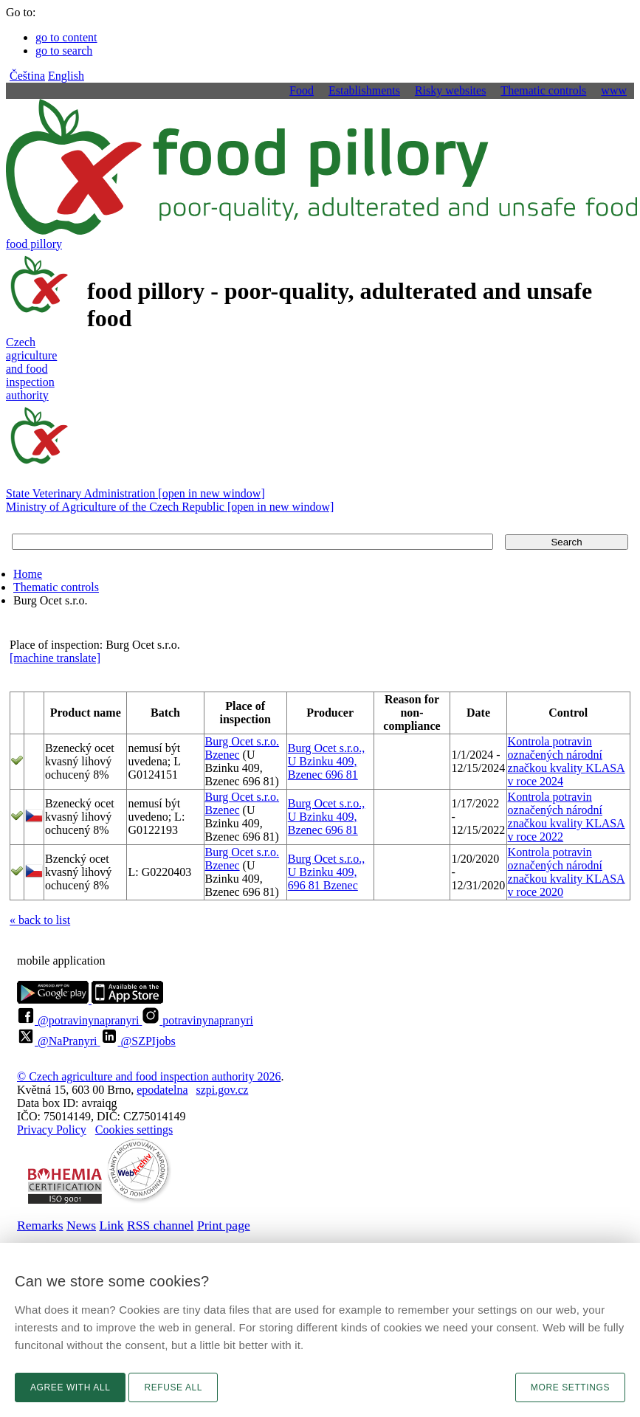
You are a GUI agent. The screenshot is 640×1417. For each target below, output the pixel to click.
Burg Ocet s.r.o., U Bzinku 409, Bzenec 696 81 (326, 761)
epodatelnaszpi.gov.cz (192, 1089)
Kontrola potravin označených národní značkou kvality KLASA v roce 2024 (566, 761)
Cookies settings (134, 1129)
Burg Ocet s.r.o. (242, 741)
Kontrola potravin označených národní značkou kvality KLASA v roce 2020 (566, 872)
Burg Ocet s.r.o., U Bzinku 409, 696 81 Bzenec (326, 872)
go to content (66, 37)
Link (111, 1225)
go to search (63, 50)
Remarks (40, 1225)
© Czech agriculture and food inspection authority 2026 (149, 1076)
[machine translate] (55, 658)
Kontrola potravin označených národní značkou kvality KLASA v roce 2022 (566, 816)
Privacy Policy (51, 1129)
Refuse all (173, 1387)
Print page (223, 1225)
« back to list (40, 920)
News (81, 1225)
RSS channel (160, 1225)
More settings (570, 1387)
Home (27, 574)
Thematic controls (56, 587)
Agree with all (70, 1387)
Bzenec (222, 754)
